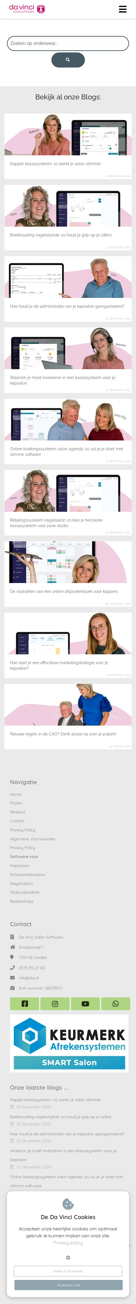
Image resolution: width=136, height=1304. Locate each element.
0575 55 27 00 (32, 967)
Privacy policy (68, 1242)
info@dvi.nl (29, 978)
